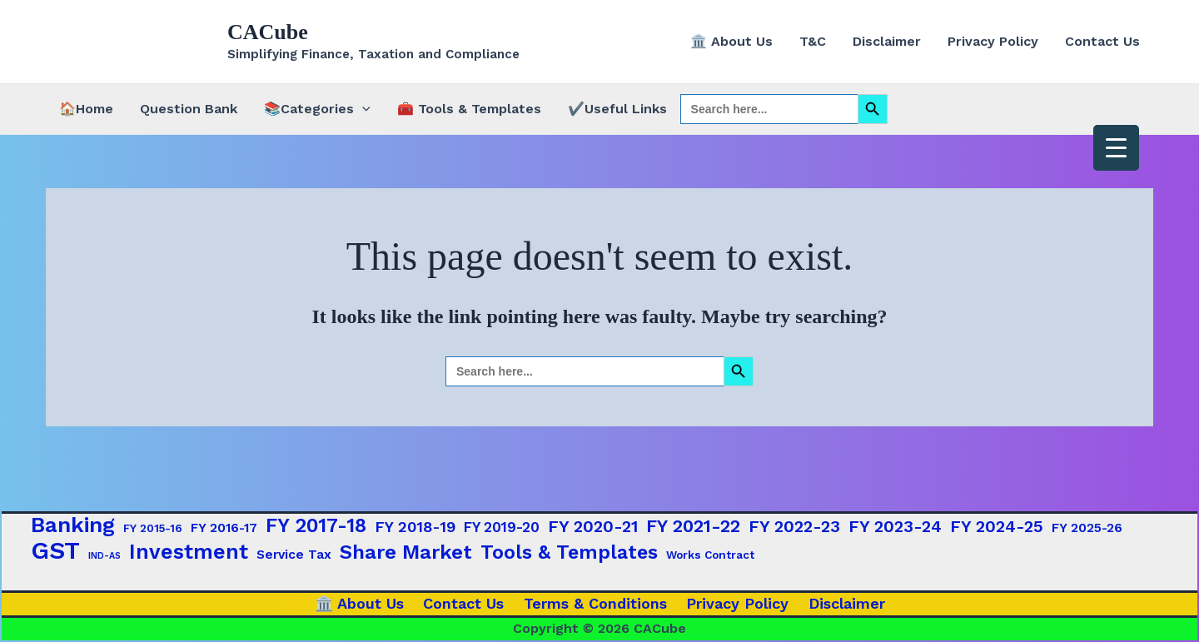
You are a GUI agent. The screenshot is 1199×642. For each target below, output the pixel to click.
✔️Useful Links (617, 109)
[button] (362, 109)
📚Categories (317, 109)
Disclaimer (887, 41)
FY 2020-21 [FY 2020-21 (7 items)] (593, 526)
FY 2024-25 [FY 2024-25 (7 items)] (996, 526)
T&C (812, 41)
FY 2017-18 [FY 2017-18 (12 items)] (316, 525)
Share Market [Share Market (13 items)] (406, 552)
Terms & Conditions (595, 603)
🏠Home (86, 109)
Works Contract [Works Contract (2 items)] (710, 554)
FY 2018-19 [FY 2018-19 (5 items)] (415, 526)
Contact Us (1102, 41)
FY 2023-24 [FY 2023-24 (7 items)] (895, 526)
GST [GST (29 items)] (55, 550)
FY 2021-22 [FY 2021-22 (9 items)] (693, 525)
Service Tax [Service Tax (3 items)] (293, 554)
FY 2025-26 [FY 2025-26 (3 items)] (1087, 527)
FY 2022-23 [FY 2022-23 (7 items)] (794, 526)
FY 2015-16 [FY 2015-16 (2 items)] (152, 528)
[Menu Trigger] (1116, 148)
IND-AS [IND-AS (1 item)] (104, 555)
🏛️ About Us (731, 41)
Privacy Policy (993, 41)
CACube (267, 32)
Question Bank (188, 109)
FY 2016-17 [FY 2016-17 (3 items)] (224, 527)
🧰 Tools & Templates (469, 109)
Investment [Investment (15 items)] (188, 552)
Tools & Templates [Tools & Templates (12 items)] (569, 552)
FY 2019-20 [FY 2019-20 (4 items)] (502, 527)
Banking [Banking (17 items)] (73, 524)
